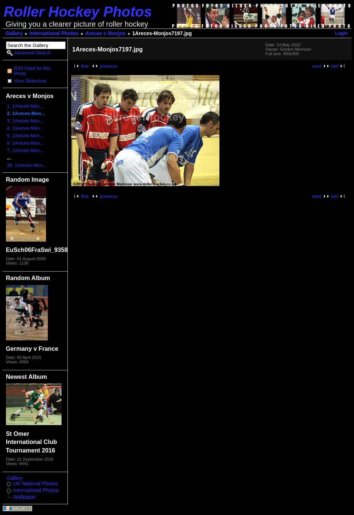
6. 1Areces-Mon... (25, 143)
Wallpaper (24, 497)
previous (108, 66)
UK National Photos (35, 484)
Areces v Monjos (105, 33)
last (334, 66)
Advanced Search (32, 52)
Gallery (14, 33)
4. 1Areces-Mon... (25, 128)
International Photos (54, 33)
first (85, 66)
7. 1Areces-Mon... (25, 150)
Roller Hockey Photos (78, 12)
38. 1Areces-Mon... (26, 165)
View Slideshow (30, 81)
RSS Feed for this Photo (32, 71)
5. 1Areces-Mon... (25, 135)
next (316, 66)
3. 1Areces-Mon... (25, 121)
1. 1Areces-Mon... (25, 106)
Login (341, 33)
